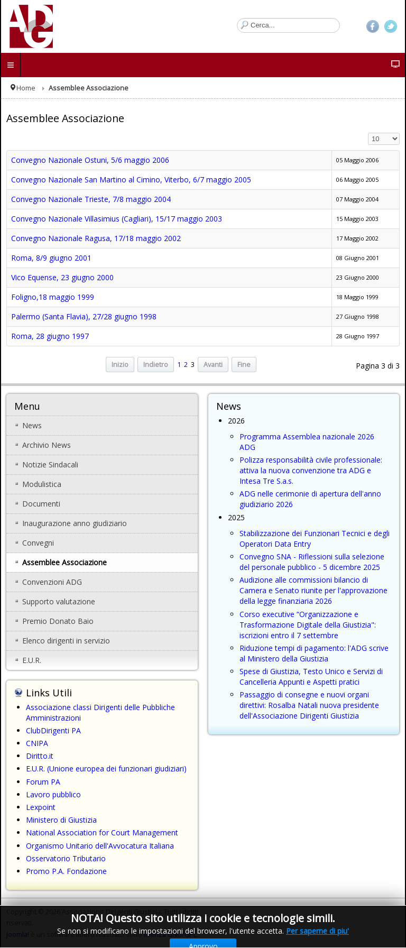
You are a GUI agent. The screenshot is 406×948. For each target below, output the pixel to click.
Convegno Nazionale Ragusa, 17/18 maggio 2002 (96, 238)
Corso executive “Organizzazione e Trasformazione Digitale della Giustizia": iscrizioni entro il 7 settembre (307, 624)
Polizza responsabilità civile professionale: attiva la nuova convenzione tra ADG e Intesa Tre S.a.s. (310, 470)
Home (25, 88)
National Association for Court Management (102, 832)
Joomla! (17, 934)
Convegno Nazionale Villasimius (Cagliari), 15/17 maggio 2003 (116, 219)
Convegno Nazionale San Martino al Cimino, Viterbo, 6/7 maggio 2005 (131, 179)
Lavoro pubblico (53, 794)
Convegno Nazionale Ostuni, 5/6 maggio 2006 (90, 160)
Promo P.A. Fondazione (66, 871)
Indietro (155, 364)
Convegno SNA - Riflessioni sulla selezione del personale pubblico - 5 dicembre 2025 (311, 561)
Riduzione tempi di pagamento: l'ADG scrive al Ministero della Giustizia (314, 653)
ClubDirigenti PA (53, 730)
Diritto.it (39, 756)
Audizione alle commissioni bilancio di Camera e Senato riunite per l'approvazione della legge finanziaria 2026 (313, 590)
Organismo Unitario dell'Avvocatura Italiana (100, 846)
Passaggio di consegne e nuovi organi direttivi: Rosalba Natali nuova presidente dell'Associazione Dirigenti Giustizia (309, 705)
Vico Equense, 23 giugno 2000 (62, 277)
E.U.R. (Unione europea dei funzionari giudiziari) (106, 768)
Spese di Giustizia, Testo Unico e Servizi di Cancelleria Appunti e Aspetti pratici (311, 676)
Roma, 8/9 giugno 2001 (51, 258)
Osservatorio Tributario (66, 858)
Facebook (372, 26)
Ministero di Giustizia (61, 820)
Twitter (390, 26)
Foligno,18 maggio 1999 (52, 297)
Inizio (120, 364)
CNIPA (37, 743)
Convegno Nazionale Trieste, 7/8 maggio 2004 (91, 199)
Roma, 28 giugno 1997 (50, 336)
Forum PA (43, 782)
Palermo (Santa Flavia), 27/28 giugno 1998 (83, 316)
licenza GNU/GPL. (171, 934)
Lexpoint (41, 807)
